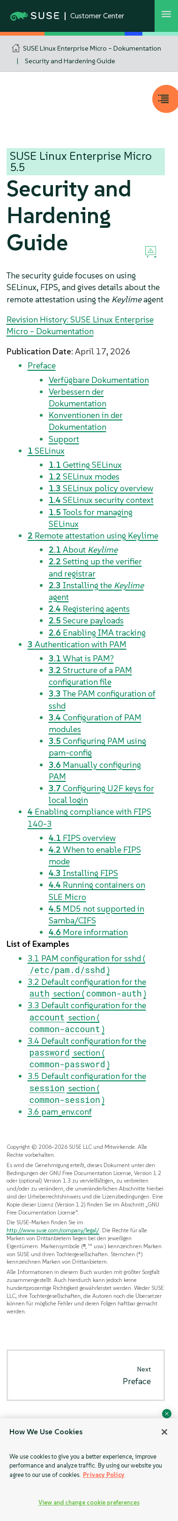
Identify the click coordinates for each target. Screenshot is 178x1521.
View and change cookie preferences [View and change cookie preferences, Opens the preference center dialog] (89, 1502)
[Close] (164, 1432)
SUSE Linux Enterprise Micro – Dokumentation (92, 48)
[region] (89, 1469)
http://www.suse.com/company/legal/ (53, 1230)
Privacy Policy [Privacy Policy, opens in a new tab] (104, 1475)
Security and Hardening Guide (70, 61)
